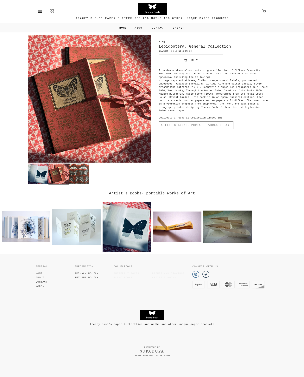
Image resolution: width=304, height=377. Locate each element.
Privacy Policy (86, 273)
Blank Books (123, 277)
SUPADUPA (152, 351)
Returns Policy (86, 277)
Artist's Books (164, 277)
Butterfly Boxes (126, 273)
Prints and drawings (168, 273)
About (139, 27)
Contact (158, 27)
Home (123, 27)
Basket (178, 27)
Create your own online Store (152, 355)
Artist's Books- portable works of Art (196, 125)
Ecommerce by (152, 347)
